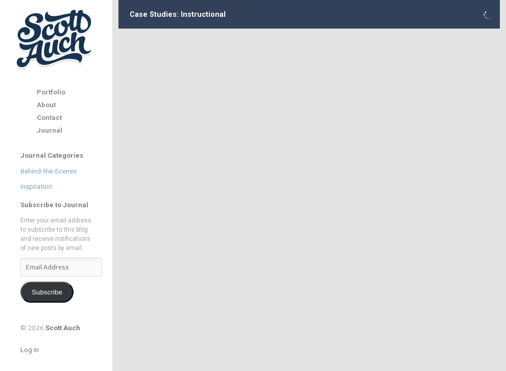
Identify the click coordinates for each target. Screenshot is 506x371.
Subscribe (47, 292)
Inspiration (36, 186)
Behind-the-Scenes (48, 171)
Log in (29, 349)
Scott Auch (55, 39)
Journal (49, 130)
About (46, 105)
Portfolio (51, 92)
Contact (49, 117)
